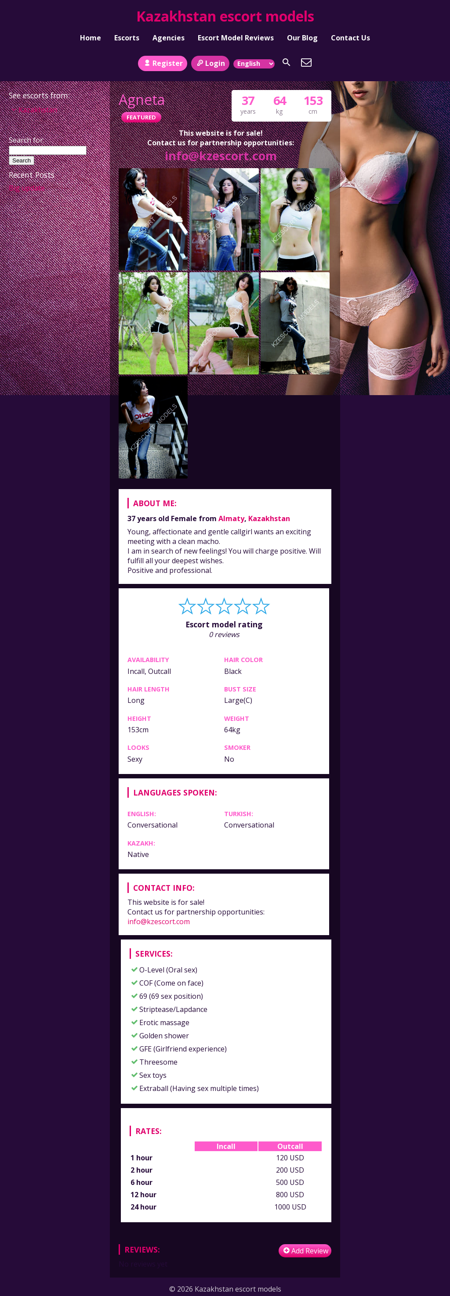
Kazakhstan (269, 518)
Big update (27, 188)
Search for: (26, 140)
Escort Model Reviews (236, 38)
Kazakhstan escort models (225, 16)
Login (210, 63)
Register (162, 63)
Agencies (168, 38)
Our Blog (302, 38)
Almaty (231, 518)
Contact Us (350, 38)
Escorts (126, 38)
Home (90, 38)
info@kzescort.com (221, 156)
